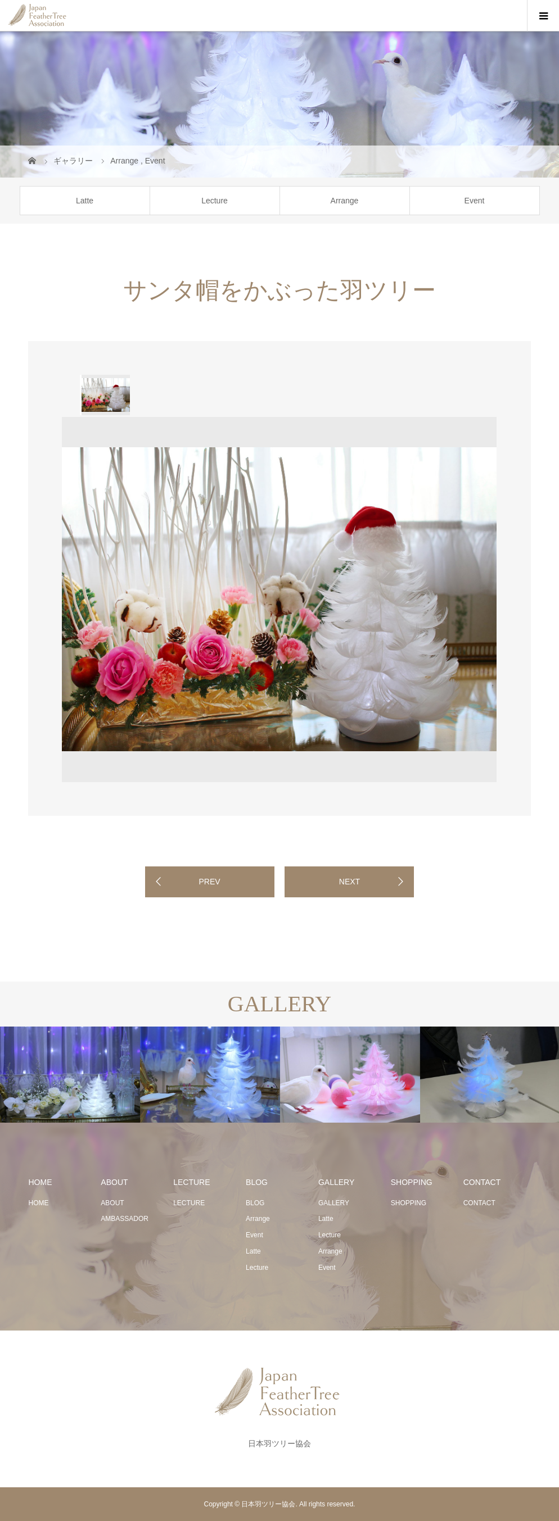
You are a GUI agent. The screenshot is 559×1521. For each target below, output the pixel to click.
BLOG (255, 1203)
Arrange (345, 200)
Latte (84, 200)
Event (475, 200)
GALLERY (333, 1203)
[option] (105, 395)
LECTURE (189, 1203)
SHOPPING (408, 1203)
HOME (38, 1203)
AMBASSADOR (124, 1219)
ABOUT (112, 1203)
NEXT (349, 881)
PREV (209, 881)
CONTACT (479, 1203)
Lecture (214, 200)
